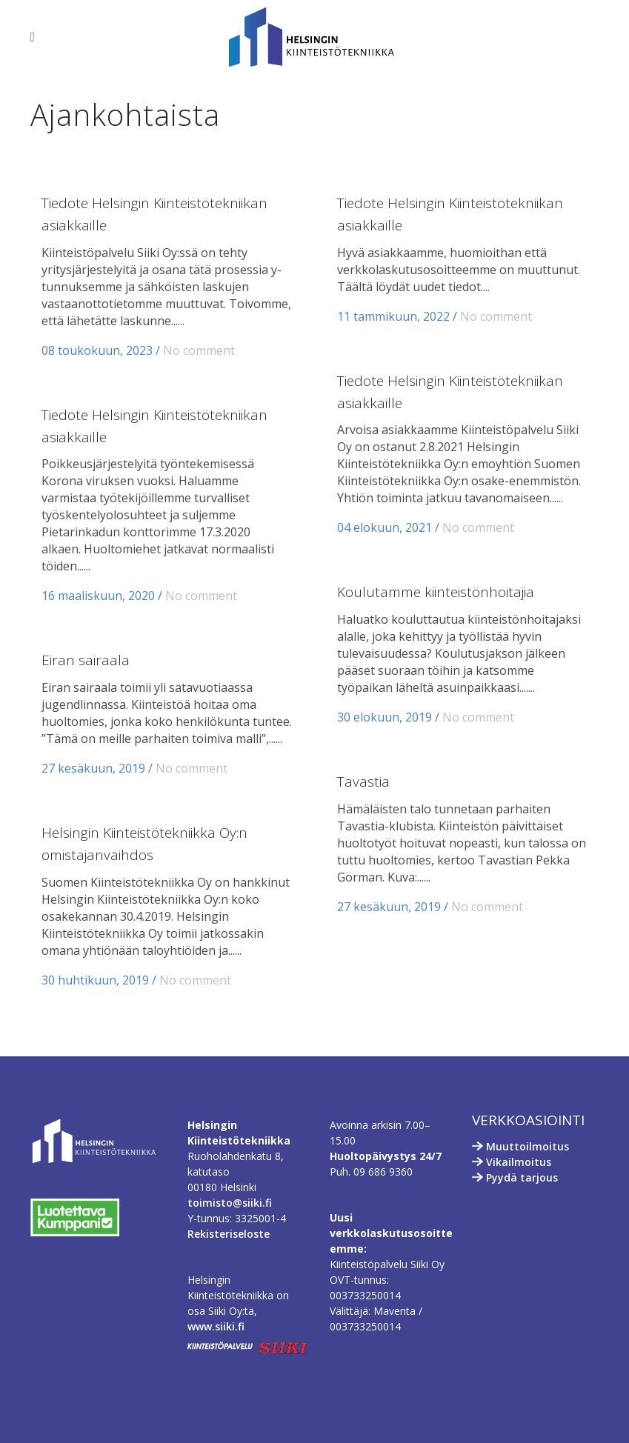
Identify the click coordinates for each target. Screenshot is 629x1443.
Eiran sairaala (85, 660)
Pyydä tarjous (522, 1177)
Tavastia (363, 781)
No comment (199, 350)
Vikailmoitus (518, 1162)
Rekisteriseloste (228, 1234)
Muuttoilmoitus (527, 1146)
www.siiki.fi (215, 1326)
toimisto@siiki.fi (229, 1203)
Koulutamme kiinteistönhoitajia (435, 591)
